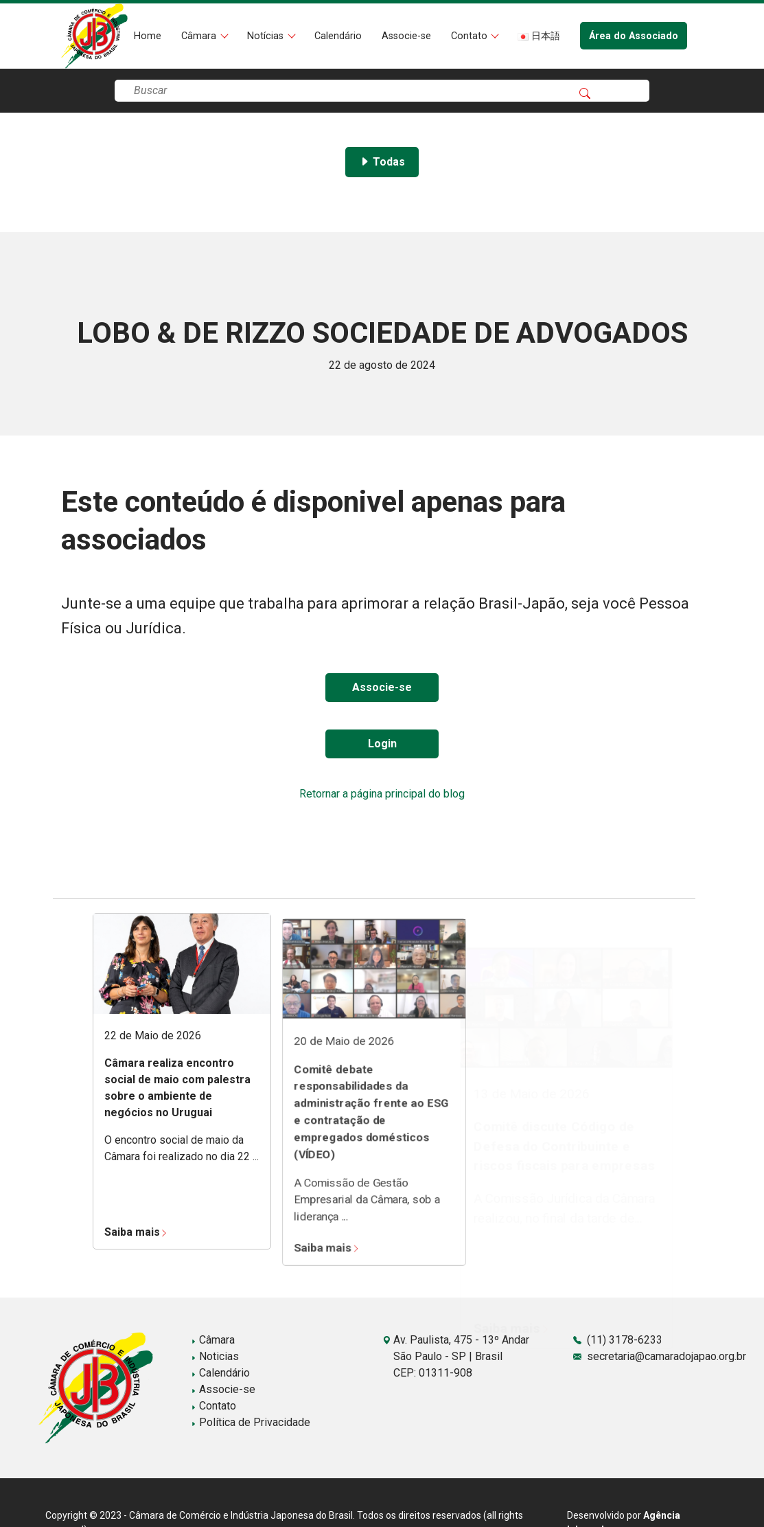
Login (382, 743)
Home (147, 36)
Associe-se (406, 36)
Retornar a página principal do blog (382, 793)
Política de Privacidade (250, 1422)
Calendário (338, 36)
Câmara (200, 36)
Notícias (266, 36)
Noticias (215, 1356)
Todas (382, 161)
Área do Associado (633, 36)
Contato (470, 36)
